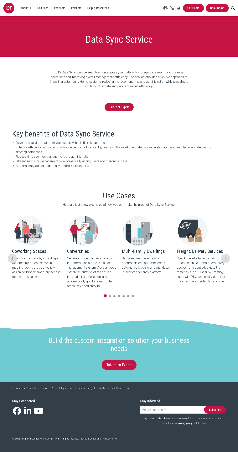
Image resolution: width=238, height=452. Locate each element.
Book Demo (217, 8)
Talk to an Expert (119, 107)
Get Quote (193, 8)
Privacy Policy (110, 438)
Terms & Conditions (91, 438)
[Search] (233, 8)
